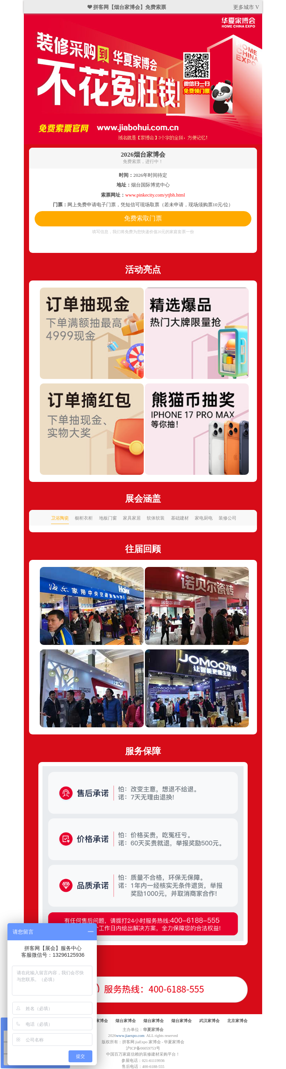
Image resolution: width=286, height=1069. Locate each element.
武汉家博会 (209, 1021)
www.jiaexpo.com (130, 1036)
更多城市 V (246, 7)
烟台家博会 (98, 1021)
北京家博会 (237, 1021)
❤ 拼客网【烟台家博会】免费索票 (127, 7)
